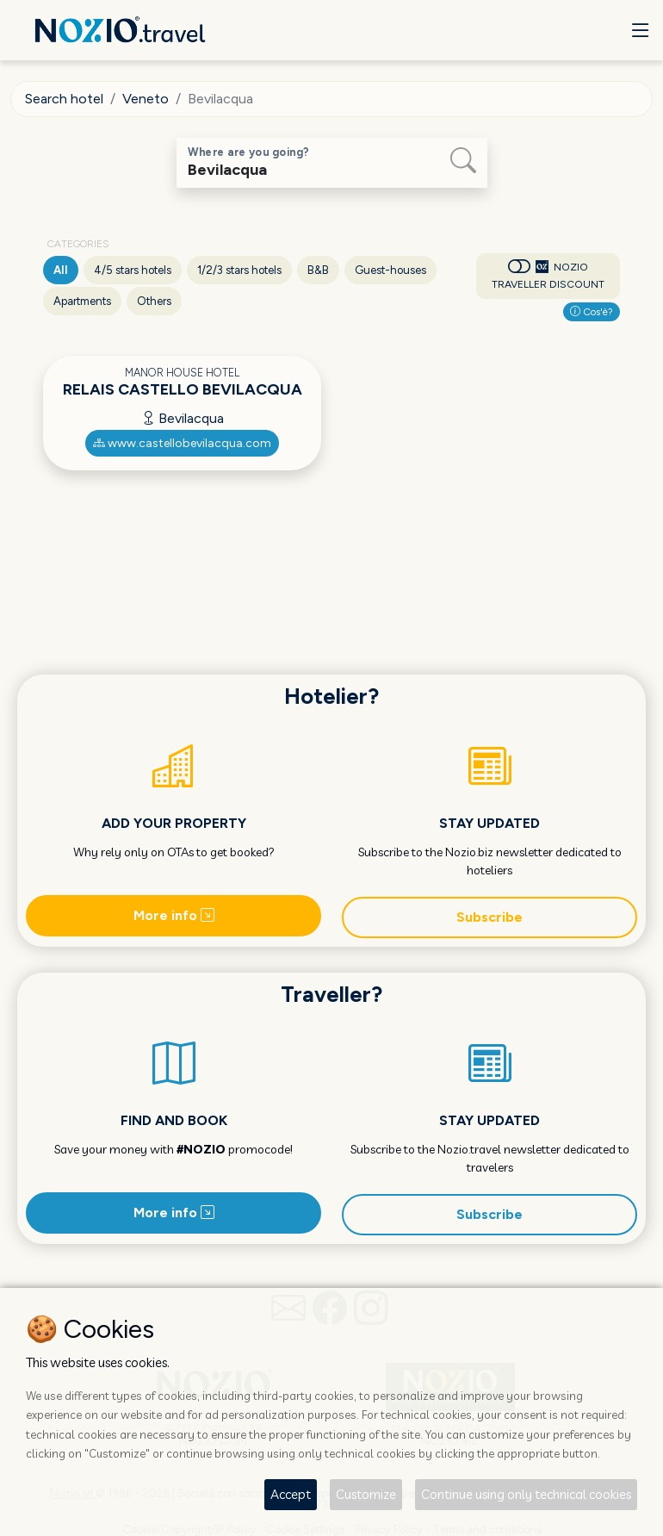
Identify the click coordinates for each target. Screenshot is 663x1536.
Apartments (82, 301)
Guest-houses (390, 270)
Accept (290, 1494)
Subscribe (489, 917)
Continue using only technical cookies (526, 1494)
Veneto (145, 98)
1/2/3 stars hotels (239, 270)
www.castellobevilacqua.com (182, 443)
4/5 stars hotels (132, 270)
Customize (366, 1494)
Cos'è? (591, 312)
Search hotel (64, 98)
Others (154, 301)
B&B (318, 270)
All (60, 270)
